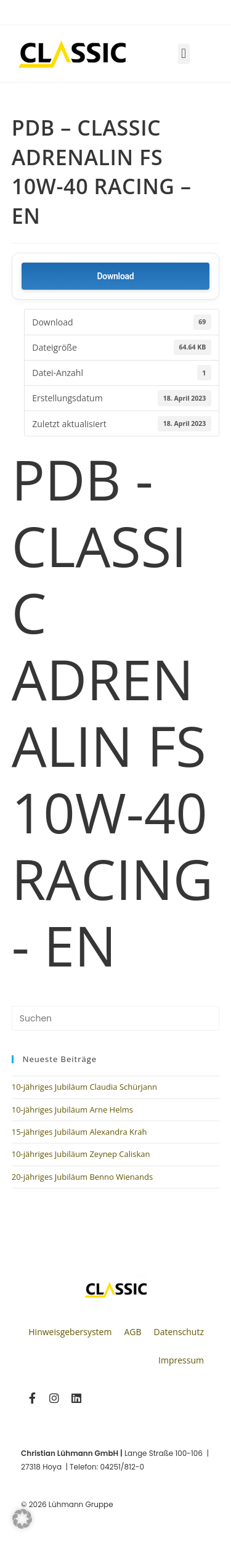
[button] (184, 54)
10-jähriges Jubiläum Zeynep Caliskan (81, 1153)
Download (115, 276)
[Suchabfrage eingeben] (116, 1018)
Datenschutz (179, 1332)
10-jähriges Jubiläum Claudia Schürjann (84, 1086)
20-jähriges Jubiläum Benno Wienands (82, 1176)
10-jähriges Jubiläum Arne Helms (72, 1109)
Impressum (181, 1360)
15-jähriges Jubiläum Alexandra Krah (79, 1131)
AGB (132, 1332)
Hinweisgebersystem (69, 1332)
